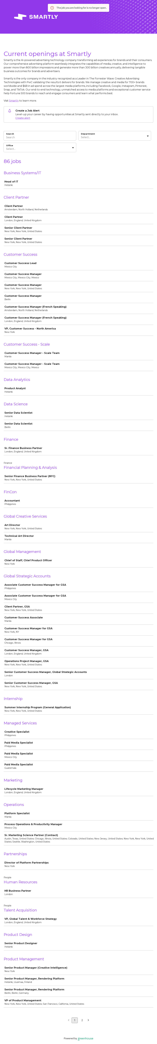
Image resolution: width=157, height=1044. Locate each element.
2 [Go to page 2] (82, 1020)
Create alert (22, 118)
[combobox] (81, 137)
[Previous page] (68, 1020)
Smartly (14, 100)
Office (9, 145)
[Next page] (88, 1020)
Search (10, 134)
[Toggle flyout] (148, 136)
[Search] (40, 137)
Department (88, 134)
